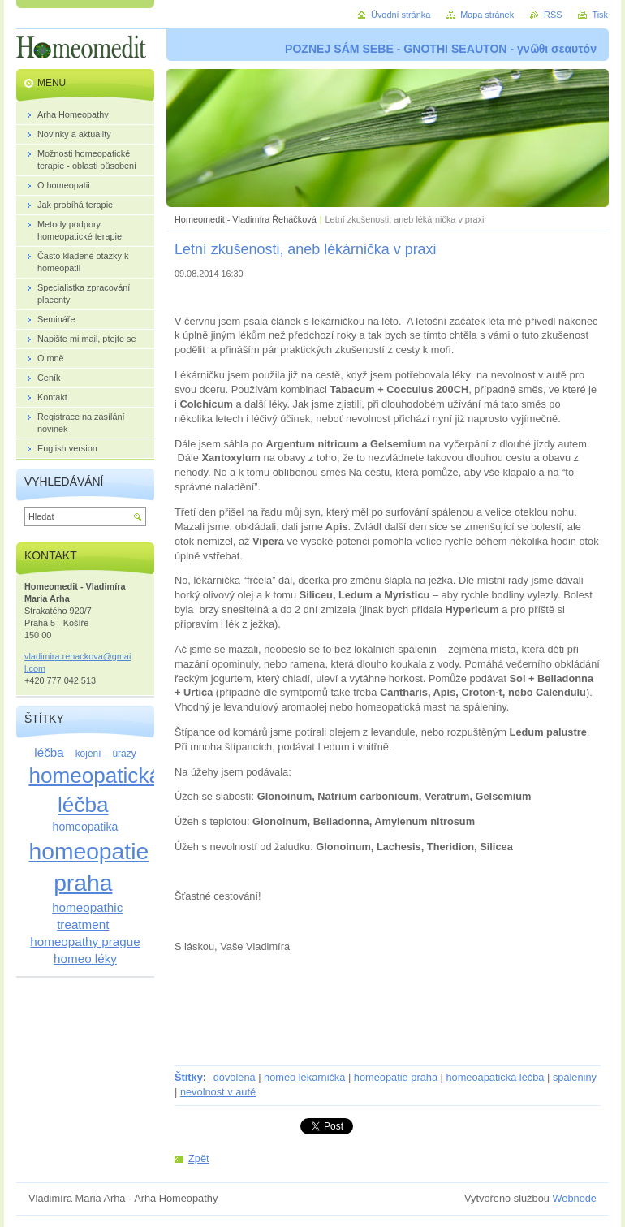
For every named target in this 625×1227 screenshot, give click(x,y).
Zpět (198, 1158)
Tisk (600, 14)
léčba (48, 752)
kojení (88, 753)
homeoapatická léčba (495, 1077)
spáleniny (575, 1077)
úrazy (124, 753)
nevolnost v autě (218, 1092)
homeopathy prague (85, 941)
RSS (553, 14)
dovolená (234, 1077)
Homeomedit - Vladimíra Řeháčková (246, 219)
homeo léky (85, 959)
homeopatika (86, 826)
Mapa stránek (487, 14)
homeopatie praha (396, 1077)
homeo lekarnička (304, 1077)
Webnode (574, 1198)
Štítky (189, 1077)
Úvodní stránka (400, 14)
